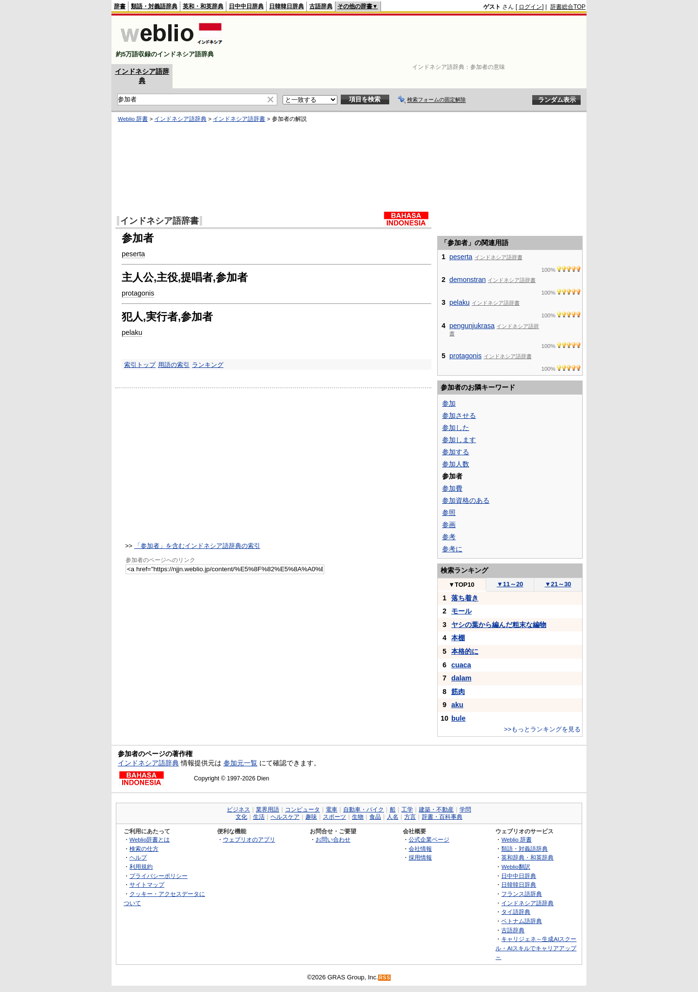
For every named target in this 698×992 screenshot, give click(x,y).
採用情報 (420, 857)
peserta (133, 254)
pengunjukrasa (472, 326)
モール (461, 611)
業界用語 (267, 809)
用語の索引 (174, 364)
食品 (375, 817)
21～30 (558, 584)
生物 (358, 817)
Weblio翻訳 (515, 866)
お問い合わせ (333, 839)
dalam (461, 678)
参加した (455, 427)
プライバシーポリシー (158, 876)
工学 (407, 809)
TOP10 (461, 584)
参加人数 (455, 464)
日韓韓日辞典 (286, 6)
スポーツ (334, 817)
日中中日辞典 (246, 6)
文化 (241, 817)
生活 (259, 817)
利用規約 (141, 866)
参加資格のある (466, 500)
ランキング (207, 364)
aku (457, 705)
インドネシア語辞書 (239, 119)
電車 (331, 809)
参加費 (452, 488)
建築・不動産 (436, 809)
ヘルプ (138, 857)
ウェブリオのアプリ (249, 839)
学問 (465, 809)
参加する (455, 452)
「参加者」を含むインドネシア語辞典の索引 (197, 545)
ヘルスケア (285, 817)
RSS (385, 977)
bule (458, 718)
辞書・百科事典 (442, 817)
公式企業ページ (429, 839)
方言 (410, 817)
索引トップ (140, 364)
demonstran (467, 279)
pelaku (132, 332)
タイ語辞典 (515, 912)
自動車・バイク (363, 809)
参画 (449, 525)
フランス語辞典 (521, 894)
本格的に (464, 651)
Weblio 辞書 (133, 119)
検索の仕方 (144, 848)
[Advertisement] (409, 40)
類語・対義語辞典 (154, 6)
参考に (452, 549)
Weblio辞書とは (149, 839)
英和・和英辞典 (203, 6)
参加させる (459, 415)
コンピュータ (302, 809)
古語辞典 (321, 6)
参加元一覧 (240, 763)
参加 (449, 403)
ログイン (530, 6)
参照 (449, 512)
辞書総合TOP (568, 6)
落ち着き (464, 598)
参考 (449, 537)
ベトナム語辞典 (521, 921)
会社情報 (420, 848)
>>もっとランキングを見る (542, 729)
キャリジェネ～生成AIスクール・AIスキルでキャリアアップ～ (535, 948)
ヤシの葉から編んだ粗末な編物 (498, 624)
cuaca (461, 665)
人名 (392, 817)
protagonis (138, 293)
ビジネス (238, 809)
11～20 (510, 584)
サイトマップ (146, 884)
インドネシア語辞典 (180, 119)
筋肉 (458, 691)
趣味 (311, 817)
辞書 (120, 6)
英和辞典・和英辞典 (527, 857)
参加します (459, 440)
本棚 (458, 638)
